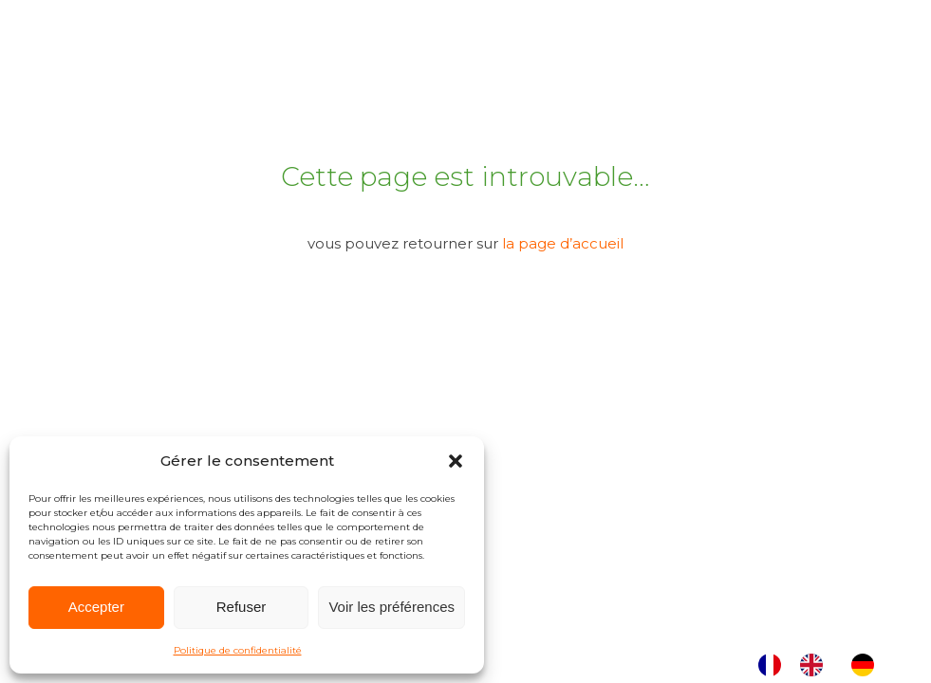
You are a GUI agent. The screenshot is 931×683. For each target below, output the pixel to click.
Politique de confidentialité (238, 650)
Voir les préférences (391, 607)
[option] (816, 665)
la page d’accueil (563, 243)
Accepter (96, 607)
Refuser (241, 607)
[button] (455, 461)
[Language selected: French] (825, 665)
